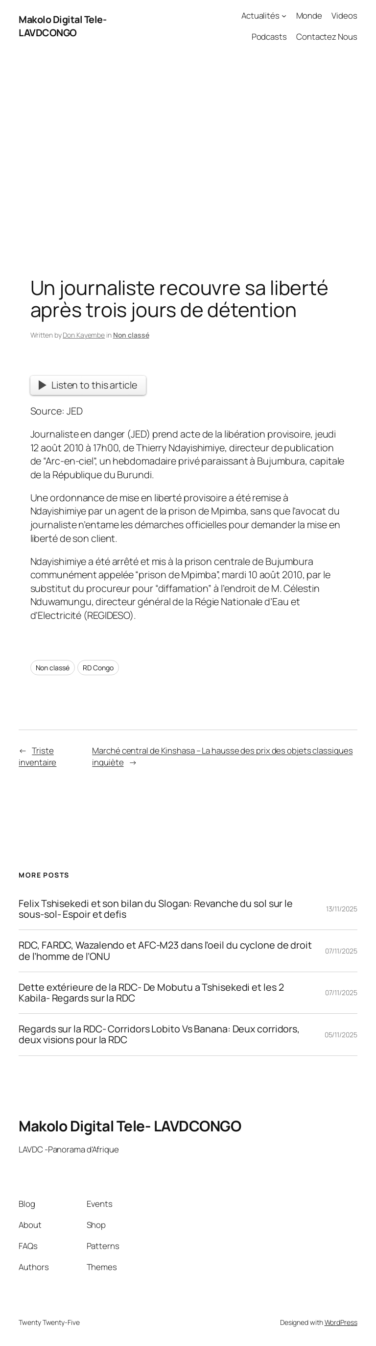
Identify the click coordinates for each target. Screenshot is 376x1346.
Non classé (131, 335)
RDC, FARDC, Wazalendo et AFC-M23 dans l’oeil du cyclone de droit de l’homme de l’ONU (165, 950)
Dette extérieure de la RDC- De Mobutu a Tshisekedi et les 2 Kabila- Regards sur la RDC (151, 992)
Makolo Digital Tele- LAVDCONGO (62, 26)
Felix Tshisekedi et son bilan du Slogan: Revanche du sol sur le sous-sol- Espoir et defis (156, 909)
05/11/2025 (341, 1034)
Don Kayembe (84, 335)
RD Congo (98, 667)
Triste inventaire (37, 756)
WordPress (341, 1322)
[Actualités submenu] (284, 15)
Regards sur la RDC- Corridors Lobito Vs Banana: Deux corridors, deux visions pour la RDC (159, 1034)
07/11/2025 (341, 950)
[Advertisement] (188, 154)
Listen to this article (88, 385)
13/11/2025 (341, 908)
